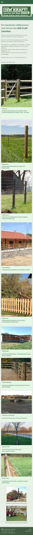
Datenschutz (11, 532)
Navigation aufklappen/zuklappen (16, 2)
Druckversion (6, 529)
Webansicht (28, 531)
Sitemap (13, 529)
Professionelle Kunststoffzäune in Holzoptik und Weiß (16, 269)
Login (30, 529)
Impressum (4, 532)
